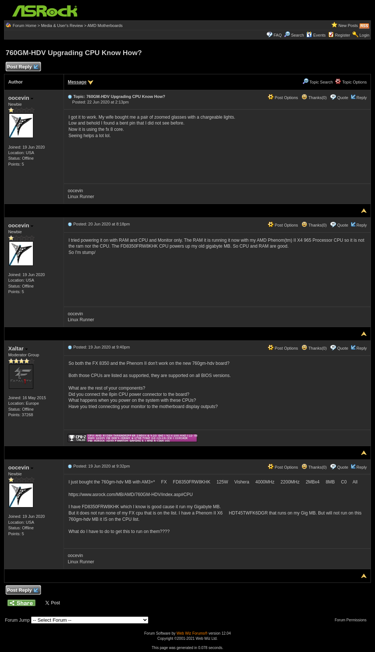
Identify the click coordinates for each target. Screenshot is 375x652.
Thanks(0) (314, 97)
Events (316, 35)
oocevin (20, 98)
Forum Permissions (352, 620)
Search (297, 35)
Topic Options (351, 82)
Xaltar (18, 348)
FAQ (278, 35)
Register (342, 35)
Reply (362, 97)
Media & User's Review (62, 25)
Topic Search (318, 82)
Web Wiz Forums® (191, 633)
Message (77, 82)
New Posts (348, 25)
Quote (342, 97)
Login (364, 35)
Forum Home (24, 25)
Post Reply (22, 67)
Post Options (283, 97)
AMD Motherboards (104, 25)
